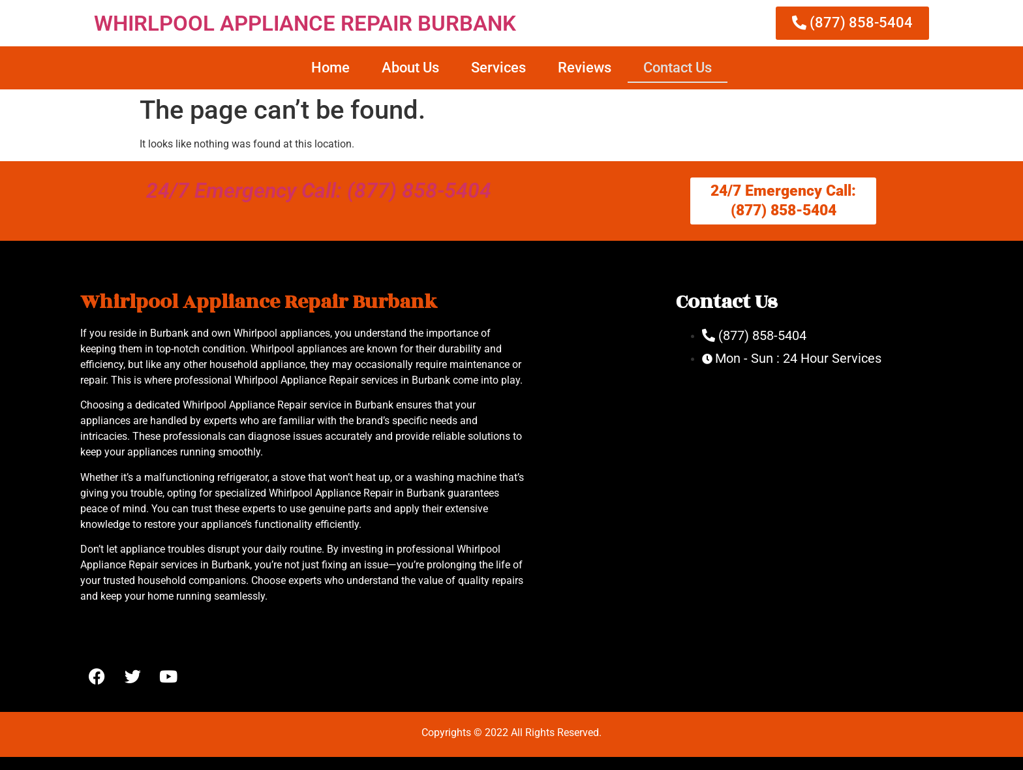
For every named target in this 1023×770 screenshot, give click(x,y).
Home (330, 67)
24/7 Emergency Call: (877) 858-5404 (318, 190)
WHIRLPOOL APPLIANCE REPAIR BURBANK (305, 23)
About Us (410, 67)
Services (498, 67)
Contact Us (677, 67)
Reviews (584, 67)
